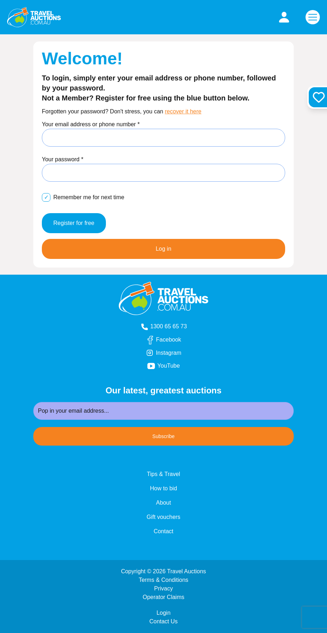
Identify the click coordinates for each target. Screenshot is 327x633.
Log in (163, 249)
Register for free (73, 223)
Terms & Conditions (164, 580)
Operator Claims (163, 597)
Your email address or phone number (91, 124)
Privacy (163, 588)
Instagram (170, 353)
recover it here (183, 111)
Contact (163, 531)
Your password (62, 159)
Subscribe (163, 436)
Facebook (170, 339)
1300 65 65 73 (163, 326)
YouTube (173, 366)
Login (163, 613)
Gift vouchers (163, 517)
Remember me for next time (88, 197)
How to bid (163, 488)
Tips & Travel (163, 474)
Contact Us (163, 621)
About (163, 503)
